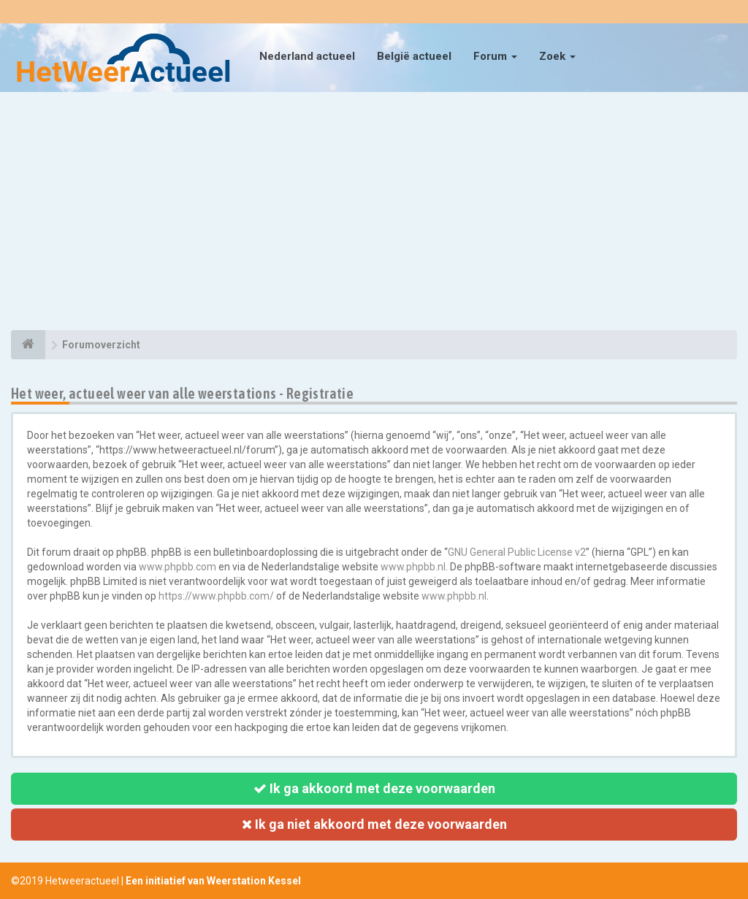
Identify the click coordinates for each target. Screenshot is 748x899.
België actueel (414, 56)
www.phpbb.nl (413, 567)
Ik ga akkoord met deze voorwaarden (374, 788)
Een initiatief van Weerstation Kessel (213, 881)
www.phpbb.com (177, 567)
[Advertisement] (374, 213)
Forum (495, 56)
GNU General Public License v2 (517, 552)
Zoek (557, 56)
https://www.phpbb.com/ (216, 596)
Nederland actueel (307, 56)
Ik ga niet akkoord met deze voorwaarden (374, 824)
